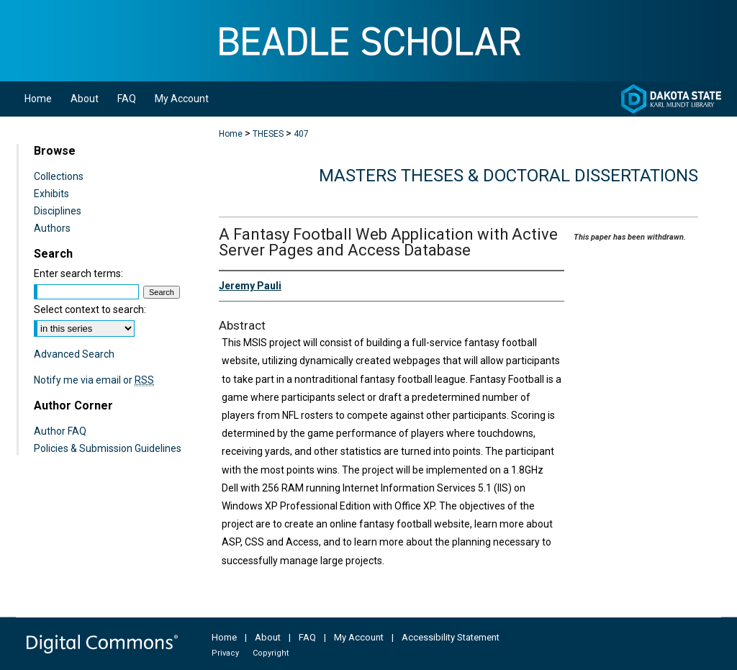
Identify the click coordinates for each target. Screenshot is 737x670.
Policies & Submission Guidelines (107, 448)
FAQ (307, 637)
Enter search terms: (78, 273)
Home (231, 134)
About (268, 637)
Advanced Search (74, 354)
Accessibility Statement (450, 637)
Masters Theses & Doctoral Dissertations (508, 176)
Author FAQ (60, 431)
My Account (359, 637)
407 (301, 134)
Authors (52, 228)
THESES (268, 134)
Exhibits (51, 193)
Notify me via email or (94, 380)
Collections (58, 176)
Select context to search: (90, 309)
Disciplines (57, 211)
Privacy (225, 653)
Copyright (271, 653)
